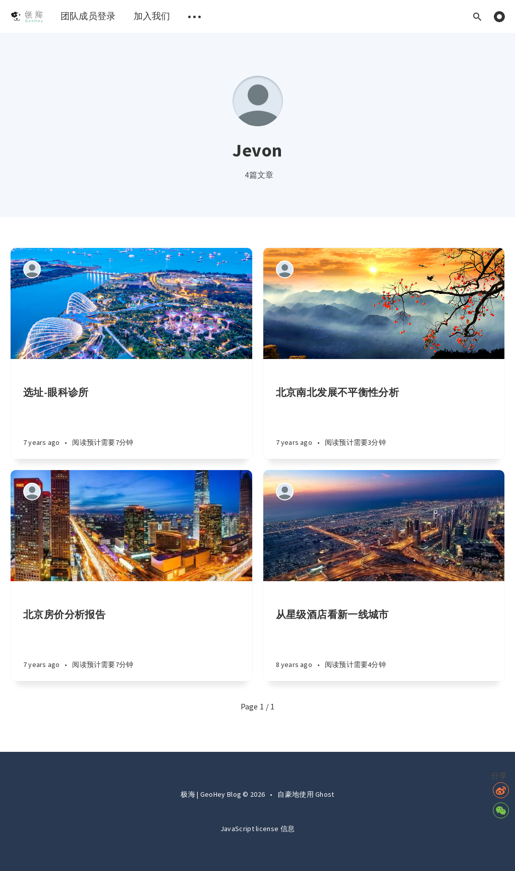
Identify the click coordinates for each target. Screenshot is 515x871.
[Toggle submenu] (194, 16)
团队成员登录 (88, 16)
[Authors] (32, 269)
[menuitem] (26, 16)
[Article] (131, 303)
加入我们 (152, 16)
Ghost (324, 794)
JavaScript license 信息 (257, 828)
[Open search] (477, 16)
